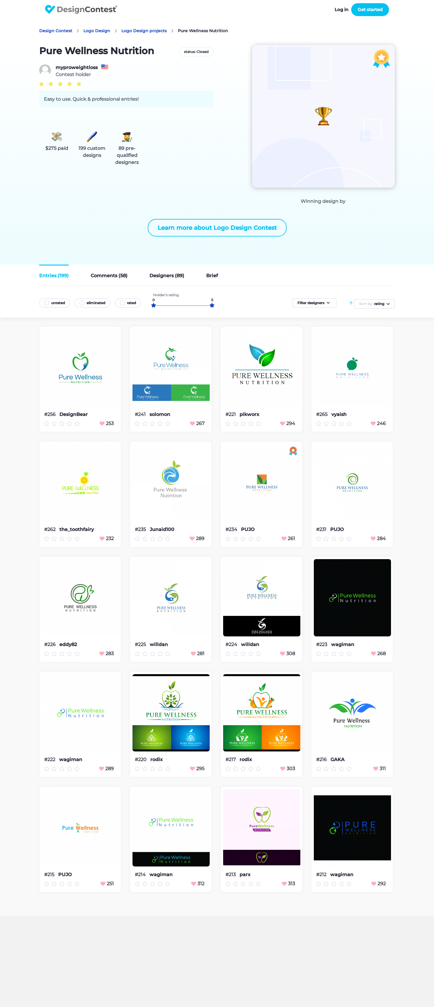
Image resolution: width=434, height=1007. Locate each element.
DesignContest (81, 9)
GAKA (337, 759)
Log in (341, 9)
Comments (109, 275)
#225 (141, 644)
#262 (50, 529)
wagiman (342, 644)
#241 (141, 414)
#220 (141, 759)
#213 (231, 874)
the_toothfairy (76, 529)
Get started (370, 9)
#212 (322, 874)
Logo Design (96, 30)
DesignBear (73, 414)
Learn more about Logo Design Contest (217, 227)
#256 (50, 414)
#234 (231, 529)
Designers (166, 275)
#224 (231, 644)
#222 (50, 759)
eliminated (96, 303)
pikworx (249, 414)
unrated (58, 303)
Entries (54, 275)
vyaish (339, 414)
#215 (50, 874)
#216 (322, 759)
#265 (322, 414)
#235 (141, 529)
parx (245, 874)
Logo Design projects (144, 30)
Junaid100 (162, 529)
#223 (322, 644)
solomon (159, 414)
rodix (156, 759)
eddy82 (68, 644)
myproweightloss (77, 67)
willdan (159, 644)
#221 (231, 414)
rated (131, 303)
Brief (212, 275)
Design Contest (55, 30)
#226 (50, 644)
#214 (141, 874)
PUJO (247, 529)
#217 (231, 759)
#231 (322, 529)
